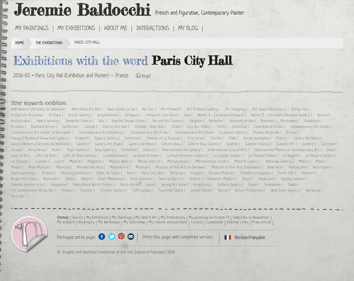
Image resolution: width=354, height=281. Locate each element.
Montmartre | (121, 167)
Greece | (309, 144)
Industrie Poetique (149, 252)
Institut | (150, 150)
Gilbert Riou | (173, 144)
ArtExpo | (56, 115)
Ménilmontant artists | (213, 162)
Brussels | (19, 127)
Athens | (323, 115)
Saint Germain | (142, 179)
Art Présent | (172, 109)
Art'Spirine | (301, 109)
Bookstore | (313, 121)
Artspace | (134, 115)
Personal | (178, 173)
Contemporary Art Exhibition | (102, 133)
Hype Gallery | (78, 150)
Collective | (241, 127)
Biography (87, 222)
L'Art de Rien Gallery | (81, 156)
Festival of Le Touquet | (165, 138)
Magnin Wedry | (121, 162)
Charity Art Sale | (116, 127)
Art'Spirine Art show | (28, 115)
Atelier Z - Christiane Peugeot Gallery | (282, 115)
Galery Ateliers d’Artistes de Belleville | (41, 144)
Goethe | (234, 144)
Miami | (321, 162)
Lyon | (59, 162)
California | (71, 127)
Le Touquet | (21, 162)
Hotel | (57, 150)
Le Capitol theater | (228, 156)
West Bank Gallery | (286, 191)
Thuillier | (88, 191)
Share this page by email (130, 236)
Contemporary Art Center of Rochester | (43, 133)
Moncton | (64, 167)
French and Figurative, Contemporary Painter (199, 13)
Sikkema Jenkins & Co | (28, 185)
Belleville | (217, 121)
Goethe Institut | (259, 144)
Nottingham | (323, 167)
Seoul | (248, 179)
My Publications (173, 218)
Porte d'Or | (287, 173)
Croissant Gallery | (234, 133)
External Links (237, 222)
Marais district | (150, 162)
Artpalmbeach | (109, 115)
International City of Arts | (229, 150)
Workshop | (315, 191)
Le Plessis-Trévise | (263, 156)
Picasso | (198, 173)
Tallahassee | (274, 185)
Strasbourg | (203, 185)
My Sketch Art (146, 218)
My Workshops (109, 222)
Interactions (152, 28)
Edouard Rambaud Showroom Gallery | (41, 138)
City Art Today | (199, 127)
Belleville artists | (243, 121)
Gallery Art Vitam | (109, 144)
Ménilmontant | (179, 162)
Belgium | (197, 121)
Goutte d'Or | (287, 144)
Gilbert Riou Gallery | (205, 144)
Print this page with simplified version (178, 237)
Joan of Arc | (21, 156)
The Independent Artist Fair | (34, 191)
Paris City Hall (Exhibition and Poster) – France (81, 76)
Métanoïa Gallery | (280, 162)
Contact (197, 222)
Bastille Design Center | (130, 121)
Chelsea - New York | (150, 127)
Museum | (143, 167)
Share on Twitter (111, 236)
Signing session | (294, 179)
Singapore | (60, 185)
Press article (261, 222)
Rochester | (52, 179)
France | (283, 138)
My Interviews (134, 222)
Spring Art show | (175, 185)
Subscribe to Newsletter (251, 218)
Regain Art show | (25, 179)
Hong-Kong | (38, 150)
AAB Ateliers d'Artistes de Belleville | (39, 109)
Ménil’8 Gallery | (248, 162)
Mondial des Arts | (91, 167)
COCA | (222, 127)
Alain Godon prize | (123, 109)
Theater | (68, 191)
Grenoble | (330, 144)
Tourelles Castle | (172, 191)
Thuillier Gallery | (114, 191)
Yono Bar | (19, 196)
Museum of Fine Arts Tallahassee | (237, 167)
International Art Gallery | (183, 150)
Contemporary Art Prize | (150, 133)
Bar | (103, 121)
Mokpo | (17, 167)
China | (177, 127)
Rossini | (87, 179)
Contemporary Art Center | (312, 127)
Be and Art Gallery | (169, 121)
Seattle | (196, 179)
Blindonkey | (290, 121)
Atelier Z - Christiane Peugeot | (222, 115)
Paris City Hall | (154, 173)
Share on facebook (101, 236)
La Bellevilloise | (116, 156)
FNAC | (234, 138)
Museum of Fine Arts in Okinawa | (181, 167)
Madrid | (76, 162)
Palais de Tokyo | (110, 173)
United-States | (202, 191)
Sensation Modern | (222, 179)
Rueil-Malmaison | (112, 179)
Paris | (132, 173)
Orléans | (49, 173)
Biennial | (268, 121)
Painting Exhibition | (76, 173)
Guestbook (214, 222)
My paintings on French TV (209, 218)
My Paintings (32, 28)
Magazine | (96, 162)
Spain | (151, 185)
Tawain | (294, 185)
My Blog (188, 28)
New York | (276, 167)
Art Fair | (149, 109)
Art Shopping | (236, 109)
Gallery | (83, 144)
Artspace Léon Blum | (163, 115)
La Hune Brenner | (148, 156)
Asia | (188, 115)
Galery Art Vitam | (308, 138)
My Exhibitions (76, 28)
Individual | (130, 150)
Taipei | (254, 185)
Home (19, 43)
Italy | (332, 150)
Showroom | (267, 179)
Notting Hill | (299, 167)
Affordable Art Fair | (87, 109)
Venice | (224, 191)
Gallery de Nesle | (143, 144)
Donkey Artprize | (267, 133)
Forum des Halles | (258, 138)
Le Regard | (291, 156)
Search (77, 218)
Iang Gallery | (106, 150)
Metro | (305, 162)
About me (115, 28)
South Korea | (131, 185)
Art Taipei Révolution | (270, 109)
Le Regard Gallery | (321, 156)
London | (43, 162)
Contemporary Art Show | (195, 133)
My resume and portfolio (168, 222)
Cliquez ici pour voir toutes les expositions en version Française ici (210, 28)
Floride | (218, 138)
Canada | (91, 127)
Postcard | (309, 173)
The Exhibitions (49, 43)
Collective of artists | (270, 127)
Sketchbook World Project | (94, 185)
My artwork (66, 222)
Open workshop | (24, 173)
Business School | (44, 127)
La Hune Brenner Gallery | (188, 156)
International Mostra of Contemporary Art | (288, 150)
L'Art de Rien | (47, 156)
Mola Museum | (40, 167)
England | (82, 138)
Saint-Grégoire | (172, 179)
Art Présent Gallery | (204, 109)
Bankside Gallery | (80, 121)
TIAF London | (143, 191)
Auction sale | (22, 121)
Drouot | (293, 133)
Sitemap (63, 218)
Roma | (71, 179)
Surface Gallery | (230, 185)
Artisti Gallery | (80, 115)
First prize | (197, 138)
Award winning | (49, 121)
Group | (17, 150)
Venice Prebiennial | (251, 191)
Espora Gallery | (108, 138)
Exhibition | (134, 138)
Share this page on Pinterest (121, 236)
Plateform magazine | (257, 173)
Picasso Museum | (222, 173)
